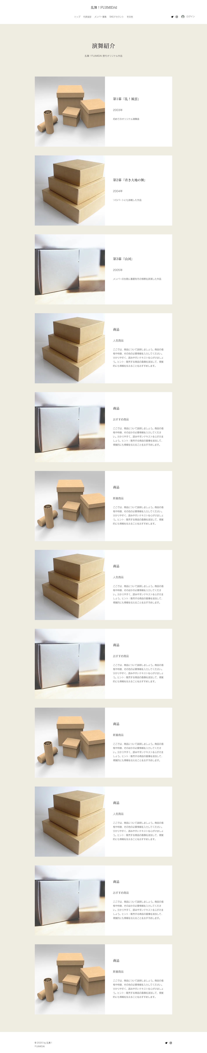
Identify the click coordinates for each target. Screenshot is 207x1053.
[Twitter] (172, 16)
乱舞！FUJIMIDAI (104, 7)
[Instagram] (176, 16)
